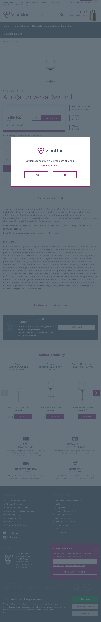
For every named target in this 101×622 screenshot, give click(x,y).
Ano (36, 174)
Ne (65, 174)
